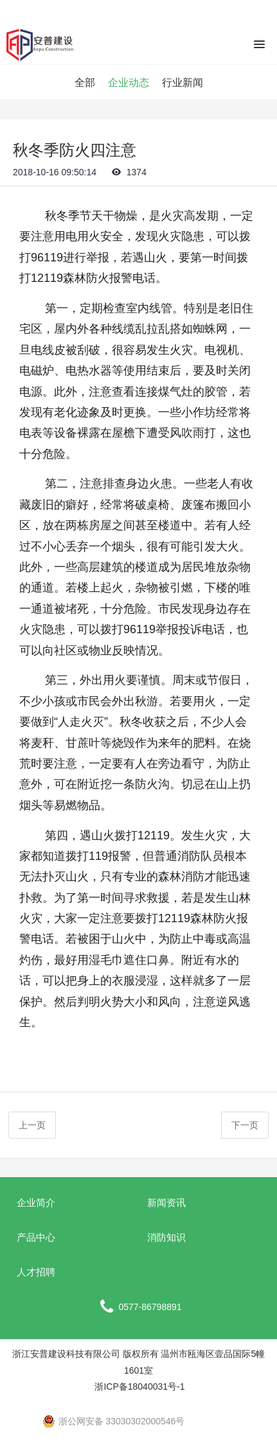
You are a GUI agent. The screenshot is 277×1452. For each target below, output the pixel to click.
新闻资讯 (166, 1202)
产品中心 (36, 1237)
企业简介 (36, 1202)
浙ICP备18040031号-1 (139, 1386)
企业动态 (128, 82)
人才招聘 (36, 1271)
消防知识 (166, 1237)
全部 (85, 82)
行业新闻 (182, 82)
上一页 (32, 1125)
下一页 (244, 1125)
